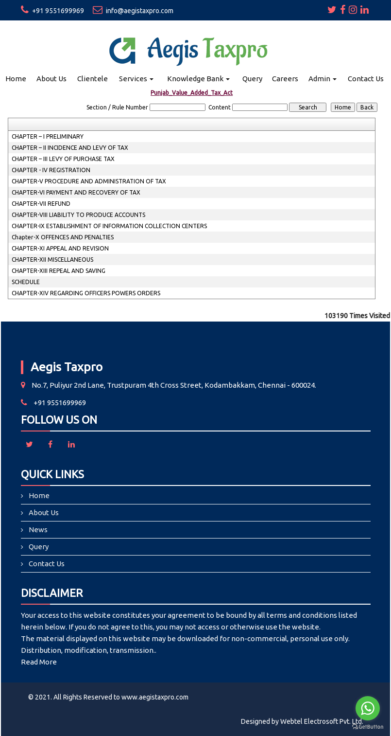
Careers (285, 78)
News (38, 529)
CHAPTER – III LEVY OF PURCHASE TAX (63, 159)
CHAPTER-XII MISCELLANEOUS (52, 259)
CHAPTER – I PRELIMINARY (48, 136)
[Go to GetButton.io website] (367, 726)
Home (15, 78)
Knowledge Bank (198, 78)
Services (136, 78)
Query (252, 78)
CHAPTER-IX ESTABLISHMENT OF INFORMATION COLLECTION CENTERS (109, 226)
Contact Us (366, 78)
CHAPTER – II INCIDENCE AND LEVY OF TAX (70, 147)
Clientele (92, 78)
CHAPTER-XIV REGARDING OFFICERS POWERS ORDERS (86, 293)
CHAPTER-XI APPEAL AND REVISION (60, 248)
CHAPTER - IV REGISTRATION (51, 170)
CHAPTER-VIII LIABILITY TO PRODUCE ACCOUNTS (78, 215)
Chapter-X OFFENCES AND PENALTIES (63, 237)
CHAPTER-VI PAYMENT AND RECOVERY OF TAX (76, 192)
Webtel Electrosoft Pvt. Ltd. (321, 721)
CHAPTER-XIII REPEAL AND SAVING (58, 271)
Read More (39, 662)
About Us (51, 78)
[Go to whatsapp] (368, 708)
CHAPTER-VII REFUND (41, 203)
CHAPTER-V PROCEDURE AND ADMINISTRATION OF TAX (89, 181)
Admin (322, 78)
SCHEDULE (26, 282)
